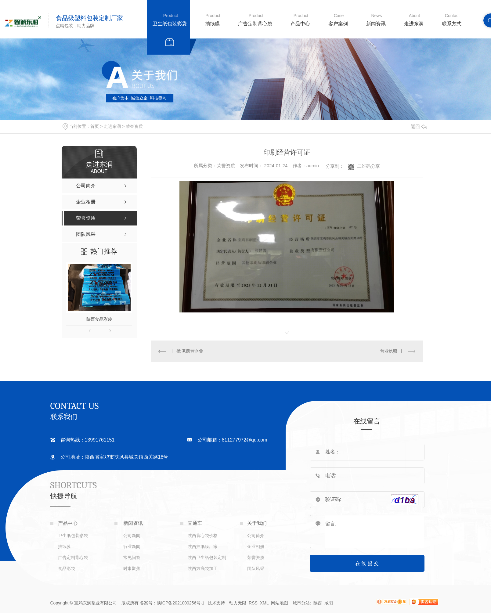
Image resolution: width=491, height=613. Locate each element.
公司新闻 (131, 535)
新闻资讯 (376, 23)
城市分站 (301, 602)
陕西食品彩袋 (99, 319)
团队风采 (255, 568)
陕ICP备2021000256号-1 (180, 602)
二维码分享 (368, 166)
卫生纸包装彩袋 (170, 23)
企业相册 (255, 546)
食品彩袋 (66, 568)
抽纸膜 (212, 23)
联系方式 (451, 23)
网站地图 (279, 602)
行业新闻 (131, 546)
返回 (419, 126)
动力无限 (237, 602)
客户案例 (338, 23)
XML (265, 602)
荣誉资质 (134, 126)
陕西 (317, 602)
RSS (253, 602)
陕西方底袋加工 (203, 568)
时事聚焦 (131, 568)
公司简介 (255, 535)
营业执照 (388, 351)
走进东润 (414, 23)
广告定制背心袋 (255, 23)
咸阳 (328, 602)
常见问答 (131, 557)
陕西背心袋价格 (203, 535)
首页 (94, 126)
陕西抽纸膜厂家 (203, 546)
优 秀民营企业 (189, 351)
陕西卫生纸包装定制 (207, 557)
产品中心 (300, 23)
